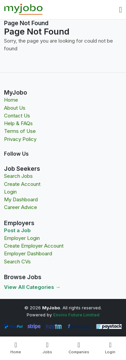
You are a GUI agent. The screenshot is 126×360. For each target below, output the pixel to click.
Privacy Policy (20, 139)
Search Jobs (18, 176)
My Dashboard (21, 199)
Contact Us (17, 115)
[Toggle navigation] (120, 10)
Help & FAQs (18, 123)
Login (10, 192)
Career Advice (20, 207)
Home (11, 100)
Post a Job (17, 230)
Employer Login (22, 238)
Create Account (22, 184)
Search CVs (17, 261)
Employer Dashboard (28, 253)
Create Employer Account (34, 246)
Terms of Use (20, 131)
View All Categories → (32, 287)
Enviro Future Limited (76, 314)
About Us (14, 108)
